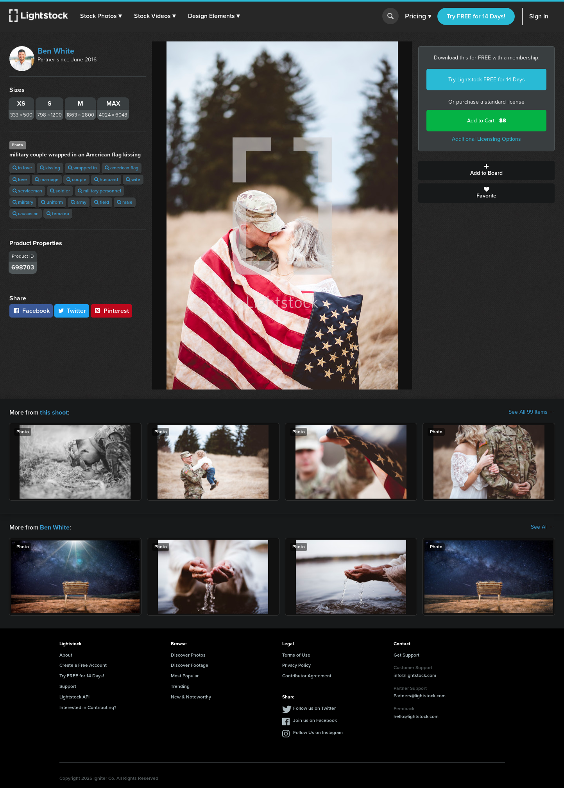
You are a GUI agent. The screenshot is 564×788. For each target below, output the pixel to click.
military (23, 202)
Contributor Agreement (306, 675)
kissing (50, 167)
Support (67, 685)
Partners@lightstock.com (420, 694)
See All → (543, 527)
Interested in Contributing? (87, 706)
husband (106, 179)
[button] (101, 16)
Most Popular (185, 675)
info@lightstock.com (415, 674)
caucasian (26, 213)
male (124, 202)
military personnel (99, 190)
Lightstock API (74, 696)
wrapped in (82, 167)
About (65, 654)
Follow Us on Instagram (318, 731)
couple (76, 179)
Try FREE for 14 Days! (476, 16)
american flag (121, 167)
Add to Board (486, 170)
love (20, 179)
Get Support (406, 654)
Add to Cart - (486, 121)
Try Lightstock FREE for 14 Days (486, 79)
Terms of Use (296, 654)
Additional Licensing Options (486, 139)
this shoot (53, 411)
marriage (47, 179)
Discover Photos (188, 654)
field (101, 202)
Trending (180, 685)
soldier (60, 190)
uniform (52, 202)
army (78, 202)
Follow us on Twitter (314, 707)
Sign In (538, 16)
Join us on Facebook (315, 719)
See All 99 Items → (531, 412)
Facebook (31, 310)
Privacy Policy (296, 664)
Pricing (418, 16)
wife (133, 179)
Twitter (71, 310)
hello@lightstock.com (416, 715)
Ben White (56, 51)
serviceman (27, 190)
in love (22, 167)
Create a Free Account (83, 664)
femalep (58, 213)
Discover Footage (189, 664)
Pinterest (111, 310)
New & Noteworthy (191, 696)
